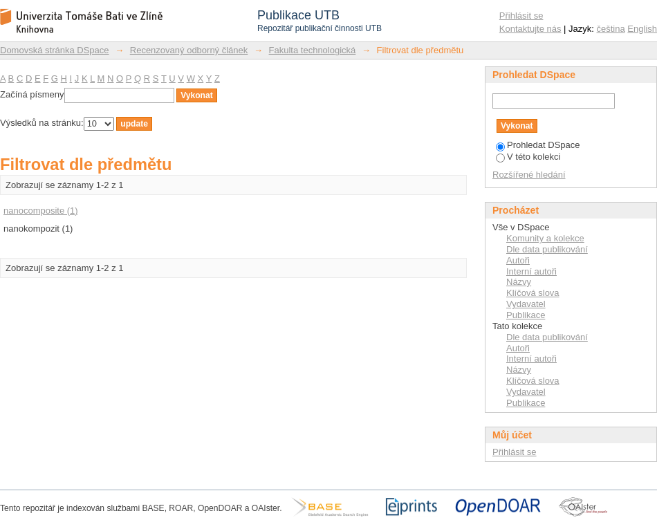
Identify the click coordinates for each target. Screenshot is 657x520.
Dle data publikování (547, 249)
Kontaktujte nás (530, 29)
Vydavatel (526, 304)
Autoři (518, 260)
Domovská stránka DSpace (54, 50)
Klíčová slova (532, 293)
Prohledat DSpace (538, 145)
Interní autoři (531, 271)
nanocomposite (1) (40, 210)
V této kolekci (528, 156)
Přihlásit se (521, 15)
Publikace (525, 315)
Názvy (518, 282)
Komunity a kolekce (545, 238)
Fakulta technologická (312, 50)
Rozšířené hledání (529, 174)
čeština (611, 29)
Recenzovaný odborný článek (189, 50)
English (642, 29)
